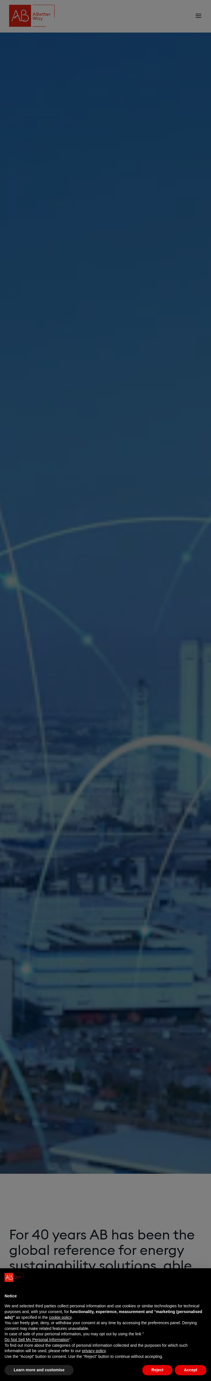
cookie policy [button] (60, 1317)
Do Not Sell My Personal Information (37, 1339)
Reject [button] (157, 1370)
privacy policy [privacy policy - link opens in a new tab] (94, 1350)
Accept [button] (190, 1370)
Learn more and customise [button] (39, 1370)
